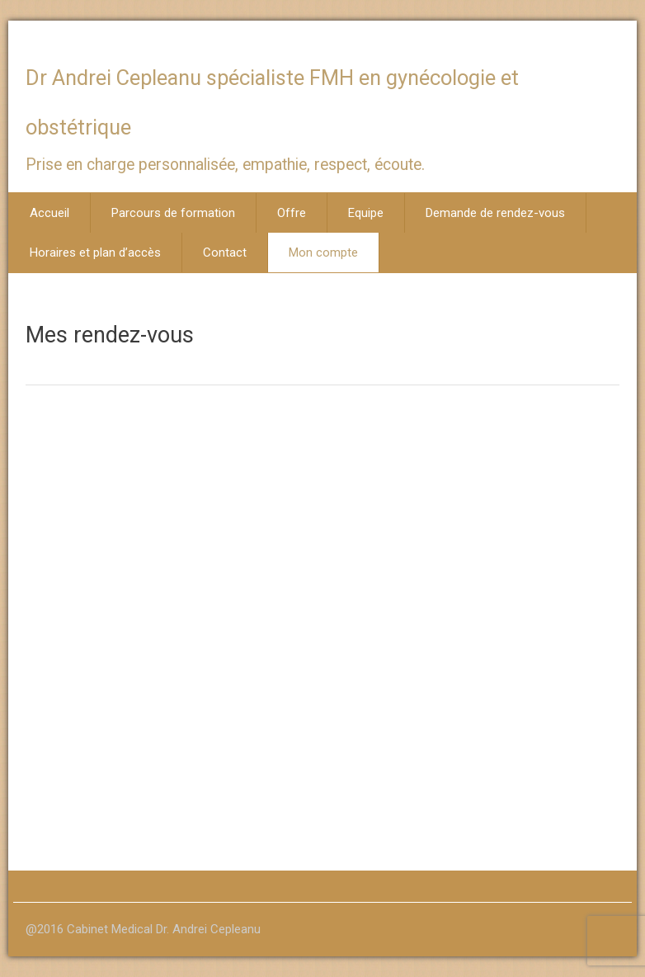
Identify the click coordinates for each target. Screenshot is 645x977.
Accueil (49, 212)
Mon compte (323, 252)
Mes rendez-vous (110, 335)
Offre (291, 212)
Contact (225, 252)
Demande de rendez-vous (495, 212)
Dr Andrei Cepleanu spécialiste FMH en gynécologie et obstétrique (272, 102)
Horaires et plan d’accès (95, 252)
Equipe (366, 212)
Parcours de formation (173, 212)
